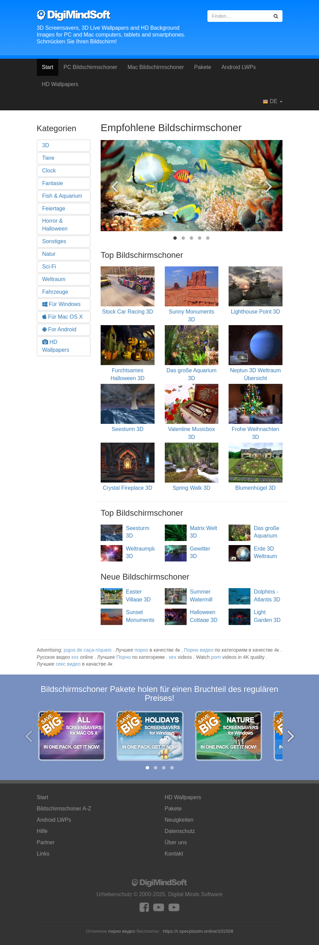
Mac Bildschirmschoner (156, 67)
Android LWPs (238, 67)
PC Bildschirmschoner (90, 67)
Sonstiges (54, 241)
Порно (123, 657)
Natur (49, 254)
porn (216, 657)
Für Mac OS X (62, 317)
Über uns (176, 842)
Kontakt (174, 854)
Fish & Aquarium (62, 196)
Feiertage (54, 208)
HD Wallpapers (60, 84)
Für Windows (61, 304)
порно (141, 650)
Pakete (202, 67)
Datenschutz (180, 831)
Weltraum (54, 279)
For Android (59, 329)
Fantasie (52, 183)
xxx (75, 657)
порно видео (121, 931)
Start (48, 67)
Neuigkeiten (179, 820)
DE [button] (272, 101)
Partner (46, 842)
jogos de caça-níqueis (88, 650)
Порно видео (198, 650)
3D (45, 145)
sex (172, 657)
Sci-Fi (49, 266)
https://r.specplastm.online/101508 (198, 931)
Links (43, 854)
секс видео (68, 664)
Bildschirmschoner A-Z (64, 808)
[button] (175, 238)
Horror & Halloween (55, 225)
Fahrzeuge (55, 292)
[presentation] (114, 186)
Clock (49, 170)
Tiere (48, 158)
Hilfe (42, 831)
